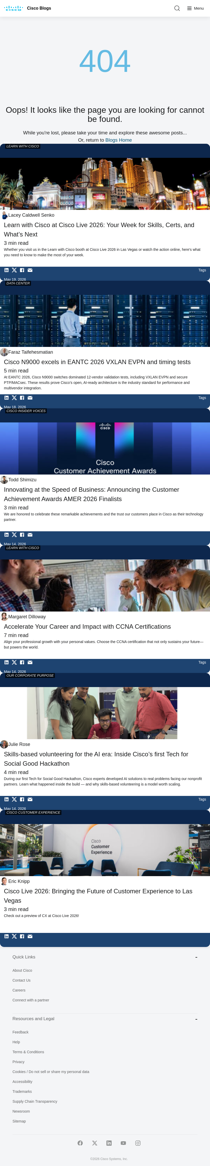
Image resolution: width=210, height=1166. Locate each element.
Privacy (18, 1062)
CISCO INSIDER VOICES (26, 411)
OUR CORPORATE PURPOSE (30, 675)
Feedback (20, 1032)
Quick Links (105, 957)
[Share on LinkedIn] (8, 273)
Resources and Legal (105, 1019)
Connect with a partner (30, 1000)
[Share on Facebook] (23, 273)
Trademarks (22, 1091)
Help (16, 1042)
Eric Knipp (19, 881)
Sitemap (19, 1121)
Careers (19, 990)
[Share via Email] (31, 273)
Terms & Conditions (28, 1052)
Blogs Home (118, 140)
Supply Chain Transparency (34, 1101)
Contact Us (21, 980)
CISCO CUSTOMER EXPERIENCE (33, 812)
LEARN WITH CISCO (23, 146)
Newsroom (21, 1111)
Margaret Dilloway (27, 616)
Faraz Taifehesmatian (30, 352)
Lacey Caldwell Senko (31, 215)
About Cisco (22, 970)
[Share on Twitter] (16, 273)
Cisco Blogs (39, 8)
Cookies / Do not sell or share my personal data (50, 1072)
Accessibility (22, 1082)
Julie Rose (19, 744)
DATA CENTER (18, 283)
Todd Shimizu (22, 479)
